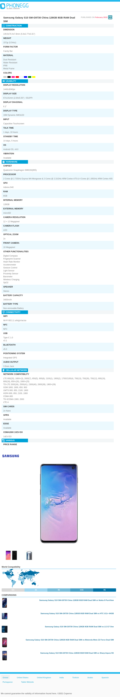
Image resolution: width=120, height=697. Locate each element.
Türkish (75, 678)
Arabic (90, 678)
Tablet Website (27, 682)
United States (22, 678)
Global (5, 678)
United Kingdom (44, 678)
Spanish (105, 678)
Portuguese (8, 682)
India (61, 678)
